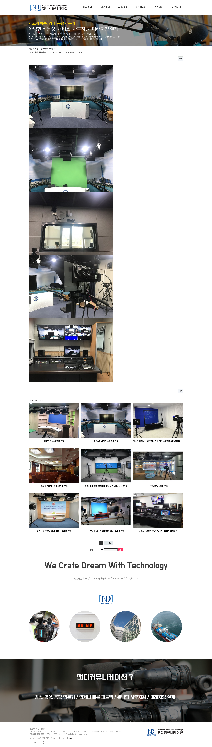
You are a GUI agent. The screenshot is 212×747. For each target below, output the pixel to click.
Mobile (37, 742)
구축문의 (176, 7)
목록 (180, 58)
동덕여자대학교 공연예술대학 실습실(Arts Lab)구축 (106, 486)
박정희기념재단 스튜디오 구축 (106, 441)
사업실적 (140, 7)
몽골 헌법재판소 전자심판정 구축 (54, 486)
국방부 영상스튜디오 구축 (54, 441)
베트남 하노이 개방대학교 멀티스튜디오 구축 (106, 531)
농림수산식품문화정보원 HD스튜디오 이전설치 (158, 531)
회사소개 (87, 7)
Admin (72, 738)
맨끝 (110, 543)
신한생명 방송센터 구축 (158, 486)
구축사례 (158, 7)
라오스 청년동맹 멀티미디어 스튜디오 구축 (54, 531)
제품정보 (123, 7)
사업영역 (105, 7)
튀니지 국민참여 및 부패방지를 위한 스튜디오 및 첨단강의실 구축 (160, 441)
